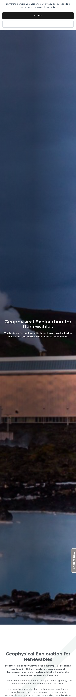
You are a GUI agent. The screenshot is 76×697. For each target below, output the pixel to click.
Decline (38, 24)
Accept (38, 15)
